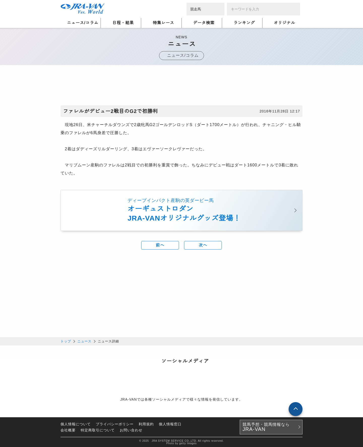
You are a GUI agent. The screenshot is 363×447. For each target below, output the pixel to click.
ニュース (84, 341)
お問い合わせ (131, 429)
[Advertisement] (181, 86)
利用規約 (146, 423)
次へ (203, 245)
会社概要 (68, 429)
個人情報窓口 (170, 423)
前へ (160, 245)
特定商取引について (98, 429)
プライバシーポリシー (115, 423)
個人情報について (75, 423)
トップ (65, 341)
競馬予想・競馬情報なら (266, 426)
